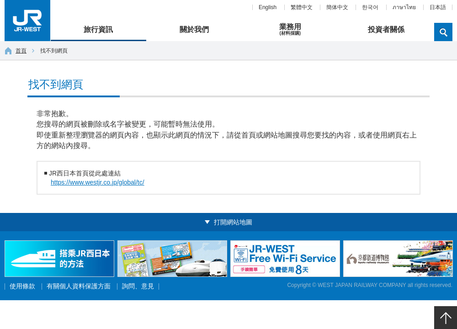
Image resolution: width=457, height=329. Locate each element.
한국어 (370, 7)
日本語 (438, 7)
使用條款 (22, 286)
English (267, 7)
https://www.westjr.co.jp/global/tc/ (97, 182)
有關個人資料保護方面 (79, 286)
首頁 (16, 51)
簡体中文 (337, 7)
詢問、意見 (138, 286)
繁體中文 (302, 7)
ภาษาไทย (404, 7)
